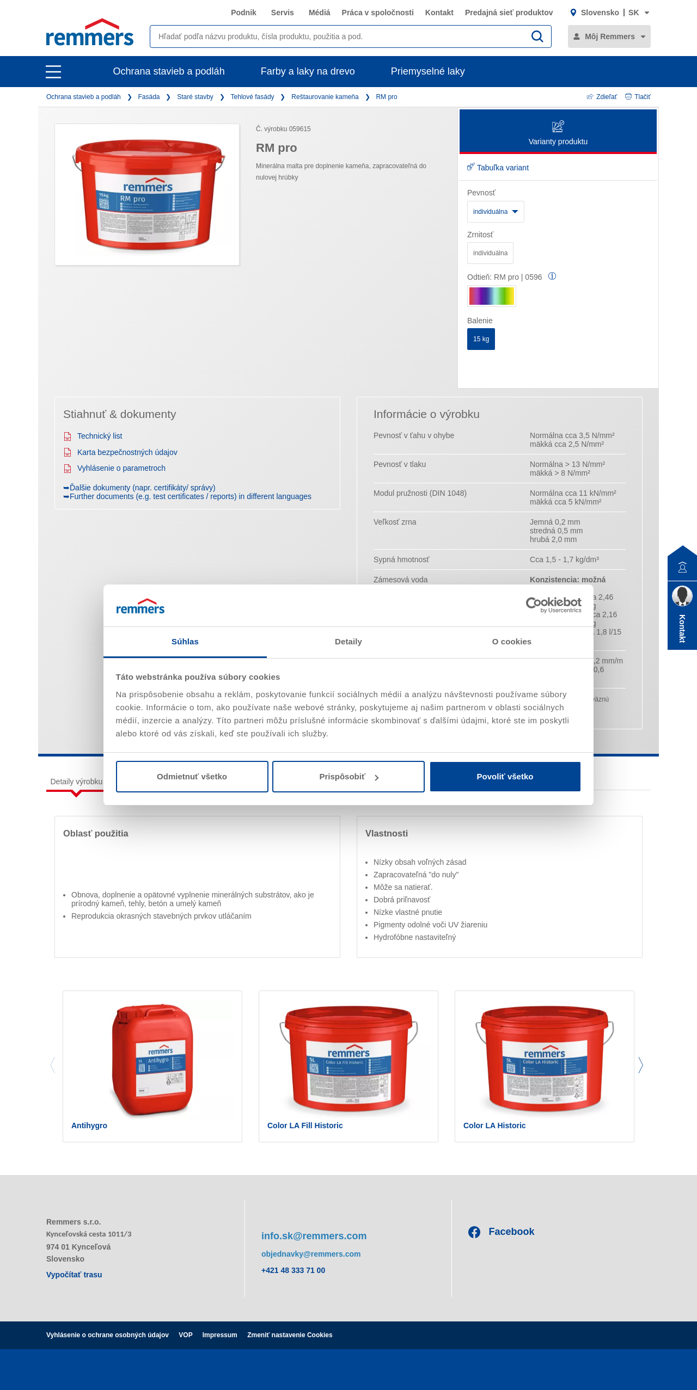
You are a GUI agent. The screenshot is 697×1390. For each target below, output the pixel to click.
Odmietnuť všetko (192, 776)
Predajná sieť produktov (509, 12)
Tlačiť (638, 97)
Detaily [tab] (348, 641)
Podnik (243, 12)
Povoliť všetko (505, 776)
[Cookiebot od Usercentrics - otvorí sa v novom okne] (534, 605)
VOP (185, 1335)
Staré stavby (195, 97)
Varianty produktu (558, 133)
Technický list (92, 436)
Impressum (220, 1335)
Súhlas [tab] (185, 641)
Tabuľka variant (498, 167)
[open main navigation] (53, 71)
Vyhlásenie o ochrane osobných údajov (107, 1335)
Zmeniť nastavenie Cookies (289, 1335)
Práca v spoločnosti (378, 12)
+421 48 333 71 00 (293, 1270)
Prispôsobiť (348, 776)
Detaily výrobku (77, 781)
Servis (282, 12)
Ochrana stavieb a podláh (169, 71)
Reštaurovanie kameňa (324, 97)
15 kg (481, 339)
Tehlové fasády (252, 97)
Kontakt (439, 12)
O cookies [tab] (512, 641)
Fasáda (149, 97)
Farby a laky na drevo (308, 71)
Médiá (320, 12)
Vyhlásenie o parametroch (114, 468)
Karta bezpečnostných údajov (120, 452)
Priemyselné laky (428, 71)
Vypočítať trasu (74, 1274)
